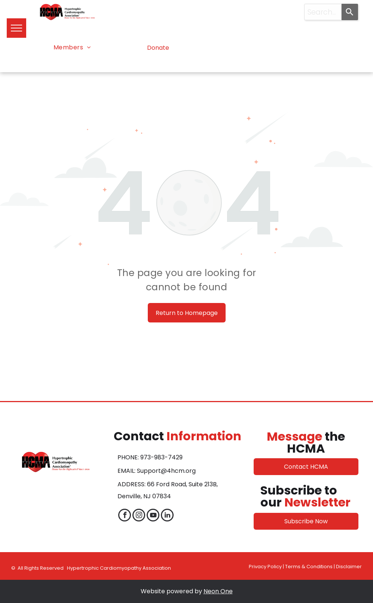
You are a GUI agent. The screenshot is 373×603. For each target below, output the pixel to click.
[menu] (16, 28)
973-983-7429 (161, 457)
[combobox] (323, 12)
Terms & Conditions (309, 566)
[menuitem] (72, 47)
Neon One (218, 591)
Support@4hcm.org (166, 470)
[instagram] (138, 516)
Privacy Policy (265, 566)
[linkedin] (167, 516)
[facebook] (124, 516)
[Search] (350, 12)
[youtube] (153, 516)
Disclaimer (349, 566)
